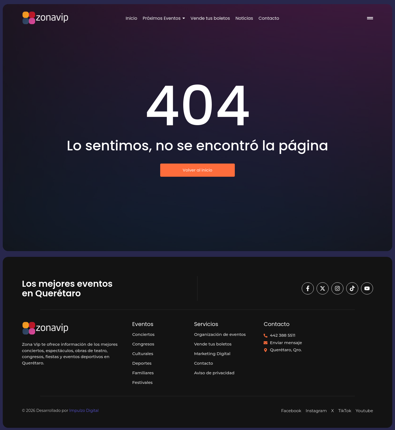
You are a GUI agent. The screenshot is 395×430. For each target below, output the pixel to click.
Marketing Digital (212, 353)
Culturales (142, 353)
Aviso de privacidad (214, 372)
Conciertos (143, 334)
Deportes (141, 363)
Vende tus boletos (213, 344)
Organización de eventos (220, 334)
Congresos (143, 344)
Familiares (143, 372)
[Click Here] (370, 19)
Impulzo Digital (83, 410)
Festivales (142, 382)
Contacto (203, 363)
